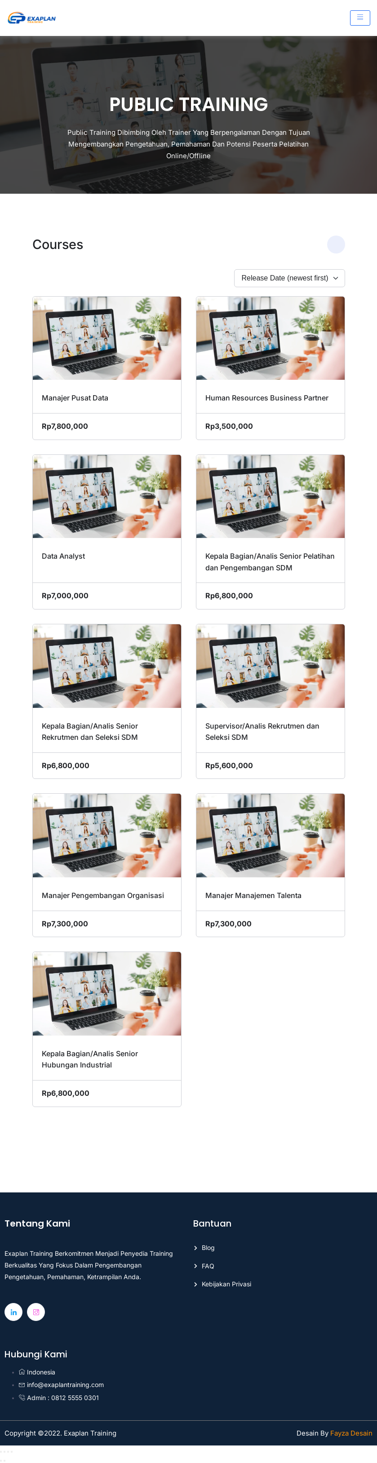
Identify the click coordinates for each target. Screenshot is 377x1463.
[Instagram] (36, 1312)
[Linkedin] (13, 1312)
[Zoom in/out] (1, 1452)
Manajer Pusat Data (75, 397)
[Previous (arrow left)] (1, 1461)
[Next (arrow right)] (4, 1461)
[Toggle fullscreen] (4, 1452)
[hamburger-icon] (360, 18)
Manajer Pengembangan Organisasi (103, 895)
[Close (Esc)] (12, 1452)
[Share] (8, 1452)
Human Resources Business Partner (266, 397)
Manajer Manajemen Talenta (253, 895)
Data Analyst (63, 555)
